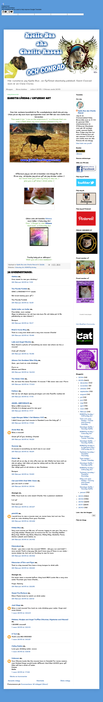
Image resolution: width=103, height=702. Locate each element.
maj (82, 403)
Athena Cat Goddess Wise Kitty (25, 360)
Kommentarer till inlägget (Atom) (34, 684)
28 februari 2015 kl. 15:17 (22, 323)
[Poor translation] (10, 11)
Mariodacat (16, 546)
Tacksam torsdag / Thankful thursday (87, 474)
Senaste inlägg (14, 681)
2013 (81, 499)
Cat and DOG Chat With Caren (24, 481)
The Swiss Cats (18, 379)
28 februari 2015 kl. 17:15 (22, 397)
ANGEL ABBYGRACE (20, 403)
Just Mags (16, 605)
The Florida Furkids (19, 289)
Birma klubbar (21, 89)
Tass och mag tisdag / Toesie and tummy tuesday (86, 421)
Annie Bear (16, 430)
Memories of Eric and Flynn (23, 562)
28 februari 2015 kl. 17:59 (23, 423)
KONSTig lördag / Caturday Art (87, 432)
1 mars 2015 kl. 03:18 (21, 651)
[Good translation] (5, 11)
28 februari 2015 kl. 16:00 (23, 372)
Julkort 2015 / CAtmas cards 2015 (45, 89)
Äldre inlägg (65, 681)
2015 (81, 380)
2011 (80, 505)
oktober (83, 388)
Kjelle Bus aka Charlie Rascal (87, 112)
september (84, 391)
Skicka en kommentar (18, 676)
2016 (81, 377)
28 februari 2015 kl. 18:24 (23, 451)
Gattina (15, 276)
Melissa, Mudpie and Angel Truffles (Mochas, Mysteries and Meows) (40, 619)
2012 (81, 502)
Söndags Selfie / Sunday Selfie (87, 428)
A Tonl (14, 634)
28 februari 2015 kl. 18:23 (23, 439)
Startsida (40, 681)
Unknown (15, 658)
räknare (79, 154)
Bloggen (9, 89)
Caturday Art (19, 267)
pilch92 (15, 513)
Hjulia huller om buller (21, 309)
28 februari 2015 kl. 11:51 (22, 282)
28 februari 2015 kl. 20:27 (23, 507)
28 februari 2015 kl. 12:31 (23, 303)
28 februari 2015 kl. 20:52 (23, 556)
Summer (15, 446)
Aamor (14, 458)
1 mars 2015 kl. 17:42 (21, 672)
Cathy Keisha (17, 646)
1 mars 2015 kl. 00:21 (21, 639)
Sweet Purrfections (19, 593)
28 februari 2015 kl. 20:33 (23, 521)
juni (82, 400)
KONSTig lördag (30, 267)
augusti (83, 394)
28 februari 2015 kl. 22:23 (23, 568)
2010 (81, 507)
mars (82, 409)
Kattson (15, 391)
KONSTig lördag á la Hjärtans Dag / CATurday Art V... (87, 447)
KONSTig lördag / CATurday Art (87, 415)
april (82, 406)
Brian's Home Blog (19, 330)
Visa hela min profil (84, 143)
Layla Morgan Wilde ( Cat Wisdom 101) (28, 417)
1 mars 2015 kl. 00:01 (21, 613)
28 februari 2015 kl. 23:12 (23, 599)
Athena (48, 218)
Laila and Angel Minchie (21, 342)
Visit (85, 324)
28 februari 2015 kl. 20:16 (23, 486)
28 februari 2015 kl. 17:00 (23, 384)
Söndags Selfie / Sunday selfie (87, 464)
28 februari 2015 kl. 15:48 (23, 335)
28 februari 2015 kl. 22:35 (23, 586)
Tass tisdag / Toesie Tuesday (87, 437)
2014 (81, 496)
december (84, 383)
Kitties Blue (16, 528)
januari (83, 492)
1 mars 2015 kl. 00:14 (21, 627)
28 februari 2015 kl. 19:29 (23, 474)
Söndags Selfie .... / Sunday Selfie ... (87, 442)
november (84, 386)
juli (81, 397)
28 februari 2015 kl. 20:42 (23, 539)
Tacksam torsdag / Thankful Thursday (87, 453)
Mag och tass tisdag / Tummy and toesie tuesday (87, 481)
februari (83, 412)
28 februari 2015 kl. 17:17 (22, 411)
